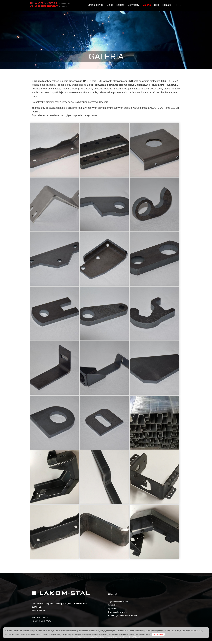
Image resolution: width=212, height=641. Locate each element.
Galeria (147, 5)
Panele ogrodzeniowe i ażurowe (122, 615)
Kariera (120, 5)
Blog (156, 5)
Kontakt (166, 5)
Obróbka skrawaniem (117, 612)
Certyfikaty (133, 5)
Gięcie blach (113, 605)
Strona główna (95, 5)
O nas (110, 5)
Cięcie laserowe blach (118, 602)
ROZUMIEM (158, 634)
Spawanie (112, 608)
